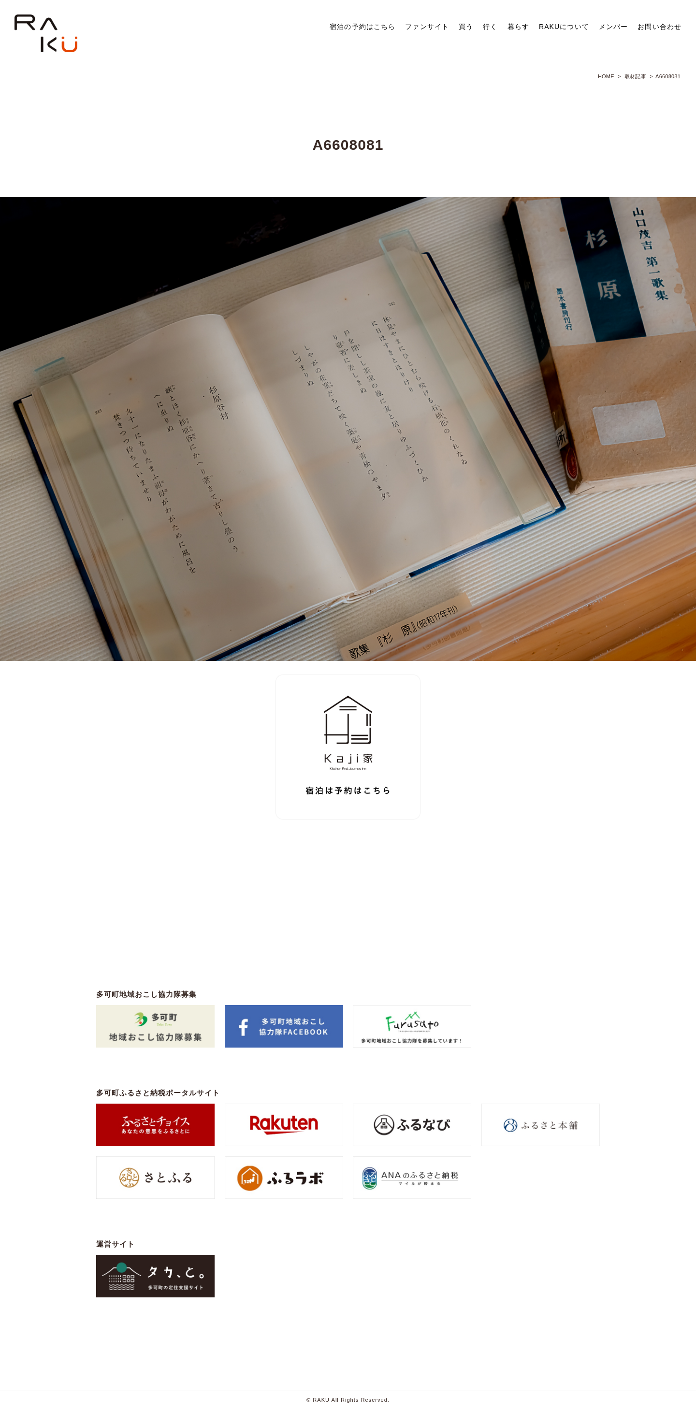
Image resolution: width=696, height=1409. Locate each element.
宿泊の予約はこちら (362, 26)
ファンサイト (427, 26)
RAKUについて (564, 26)
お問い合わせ (660, 26)
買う (466, 26)
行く (490, 26)
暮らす (518, 26)
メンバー (613, 26)
